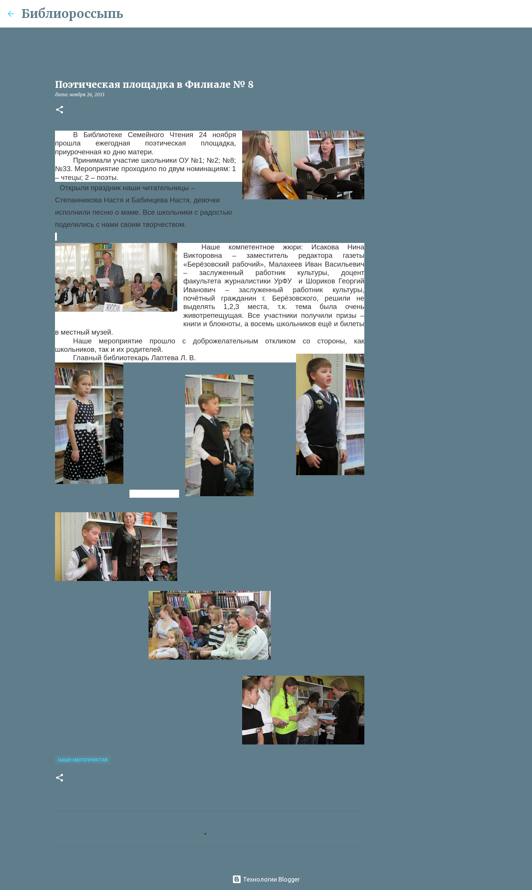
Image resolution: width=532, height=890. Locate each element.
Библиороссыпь (72, 13)
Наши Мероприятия (83, 759)
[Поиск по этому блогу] (486, 14)
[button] (59, 110)
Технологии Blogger (266, 879)
